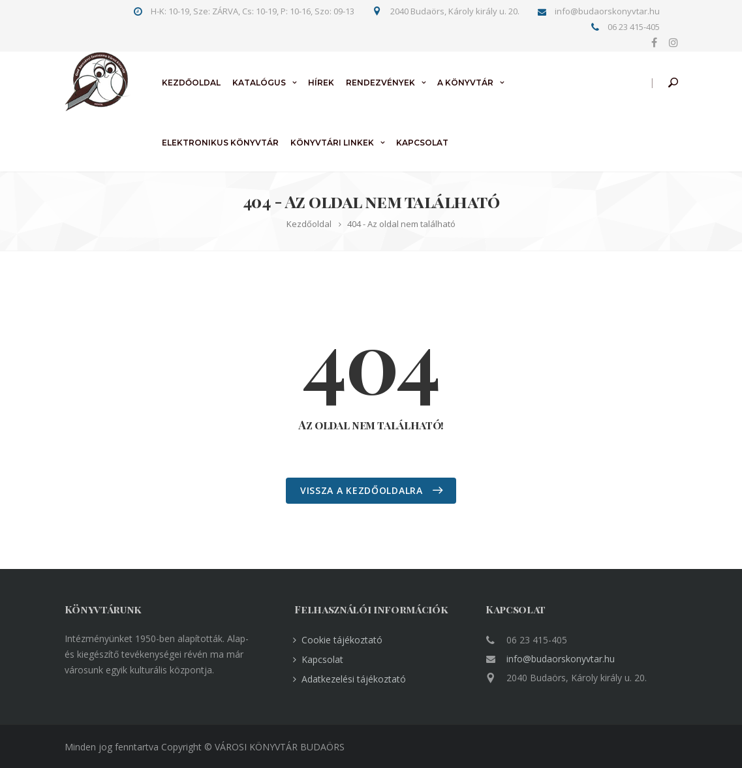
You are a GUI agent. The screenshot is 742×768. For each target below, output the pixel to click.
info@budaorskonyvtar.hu (560, 659)
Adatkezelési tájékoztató (353, 679)
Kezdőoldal (191, 82)
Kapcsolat (422, 142)
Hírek (321, 82)
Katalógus (259, 82)
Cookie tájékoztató (341, 640)
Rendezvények (380, 82)
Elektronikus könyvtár (220, 142)
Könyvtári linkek (332, 142)
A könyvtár (465, 82)
